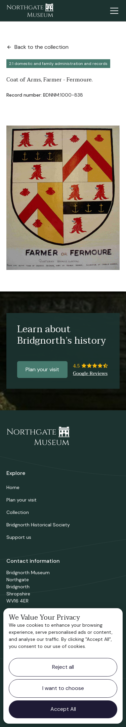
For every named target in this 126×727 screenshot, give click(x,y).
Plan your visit (42, 369)
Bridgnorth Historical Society (38, 525)
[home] (29, 10)
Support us (18, 537)
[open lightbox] (63, 198)
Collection (17, 512)
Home (12, 487)
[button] (113, 11)
